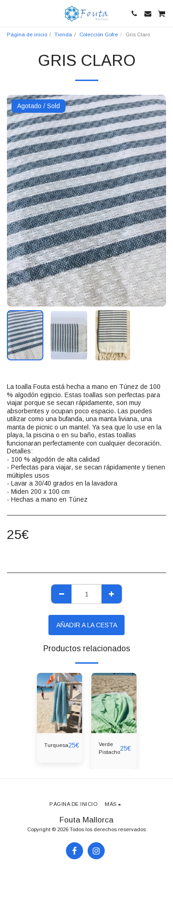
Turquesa (56, 745)
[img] (59, 703)
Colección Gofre (98, 34)
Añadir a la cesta (86, 625)
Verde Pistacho (109, 748)
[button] (10, 13)
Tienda (63, 34)
